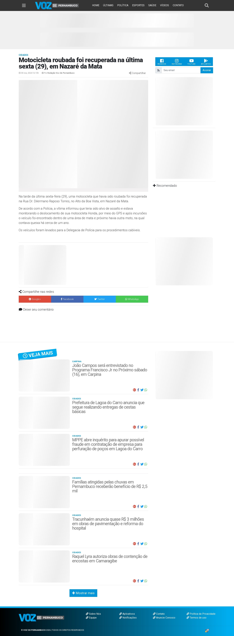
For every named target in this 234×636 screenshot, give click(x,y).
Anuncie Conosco (164, 617)
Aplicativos (127, 613)
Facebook (161, 61)
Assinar (207, 70)
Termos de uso (196, 617)
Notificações (128, 617)
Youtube (191, 61)
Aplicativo (206, 61)
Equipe (91, 617)
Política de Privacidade (201, 613)
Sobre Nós (93, 613)
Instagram (177, 61)
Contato (159, 613)
